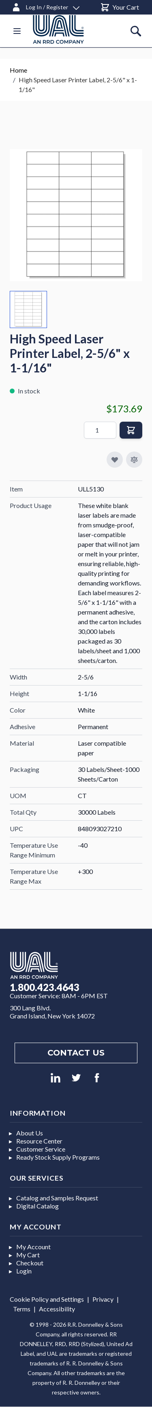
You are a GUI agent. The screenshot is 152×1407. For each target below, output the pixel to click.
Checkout (29, 1263)
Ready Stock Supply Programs (58, 1157)
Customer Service (40, 1149)
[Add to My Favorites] (115, 460)
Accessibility (57, 1309)
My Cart (28, 1255)
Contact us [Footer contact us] (76, 1053)
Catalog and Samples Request (57, 1198)
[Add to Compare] (134, 460)
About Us (29, 1133)
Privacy (102, 1299)
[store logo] (68, 29)
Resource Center (39, 1141)
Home (18, 70)
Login (24, 1271)
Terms (21, 1309)
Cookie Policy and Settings (47, 1299)
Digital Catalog (37, 1206)
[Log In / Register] (45, 6)
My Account (33, 1246)
